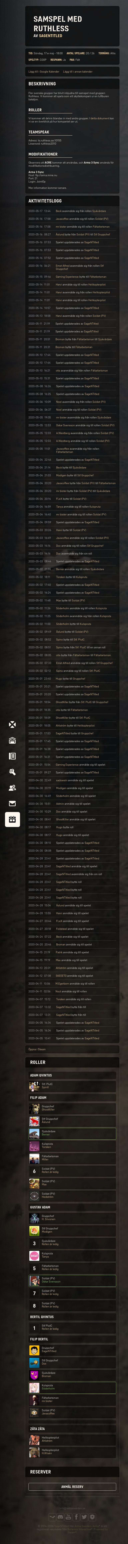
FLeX (59, 498)
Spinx (59, 639)
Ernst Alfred (63, 265)
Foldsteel (61, 928)
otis (58, 370)
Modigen (61, 475)
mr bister (61, 226)
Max (58, 600)
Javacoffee (62, 218)
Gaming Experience (67, 276)
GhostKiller (62, 702)
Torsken (60, 577)
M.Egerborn (62, 983)
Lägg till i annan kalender (77, 71)
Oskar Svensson (65, 425)
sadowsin (61, 780)
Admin (60, 803)
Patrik (59, 952)
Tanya (59, 506)
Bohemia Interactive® (80, 1529)
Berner (60, 569)
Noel (59, 401)
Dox (58, 545)
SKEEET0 (61, 975)
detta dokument (100, 118)
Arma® (96, 1526)
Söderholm (62, 608)
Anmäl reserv (72, 1487)
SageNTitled (91, 242)
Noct (58, 991)
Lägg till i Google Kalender (43, 71)
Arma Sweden (83, 1526)
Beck (59, 211)
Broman (60, 339)
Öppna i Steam (37, 1049)
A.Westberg (63, 433)
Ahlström (61, 725)
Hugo (59, 678)
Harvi (59, 284)
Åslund (60, 234)
